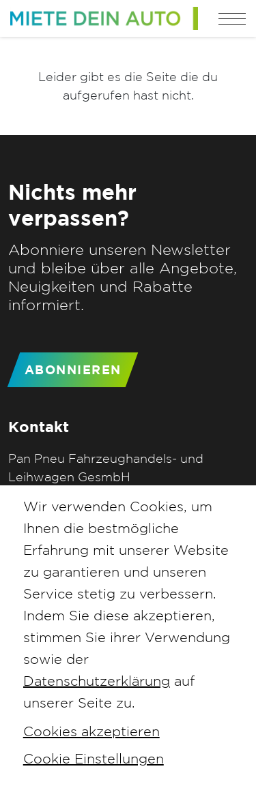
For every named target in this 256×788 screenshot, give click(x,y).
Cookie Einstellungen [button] (93, 758)
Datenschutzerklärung (96, 680)
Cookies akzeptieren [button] (91, 731)
